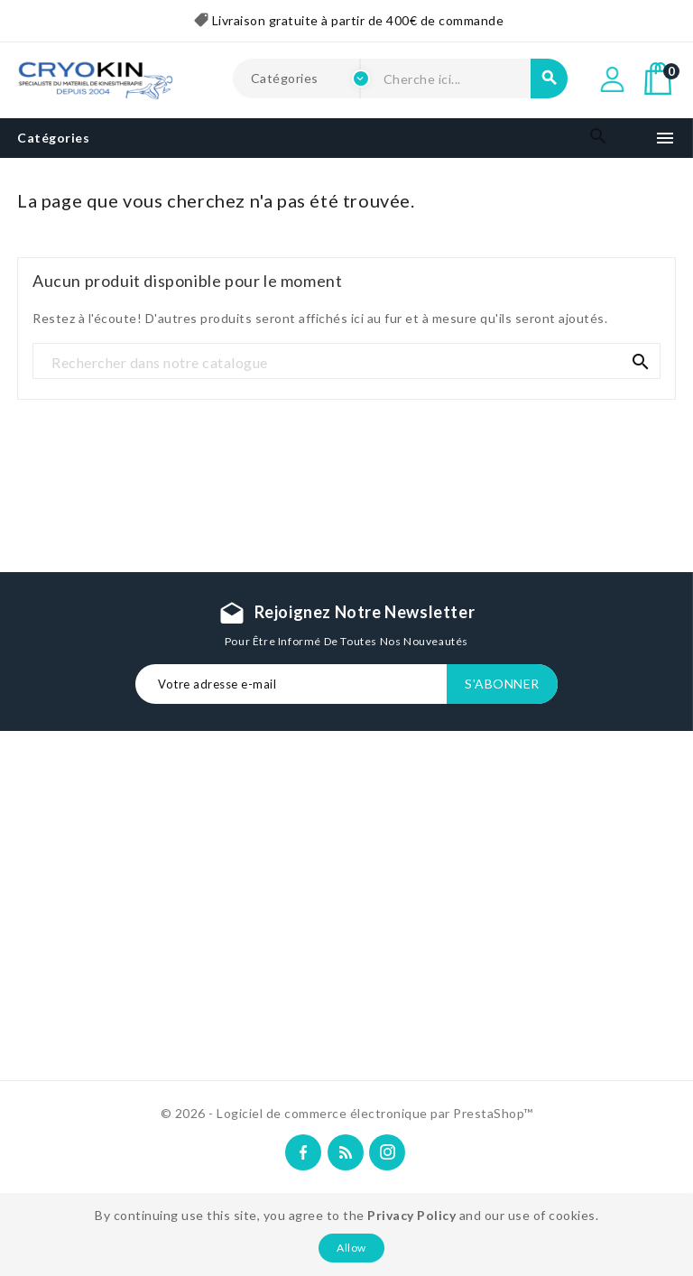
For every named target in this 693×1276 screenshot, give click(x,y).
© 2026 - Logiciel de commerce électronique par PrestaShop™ (347, 1113)
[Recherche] (346, 362)
